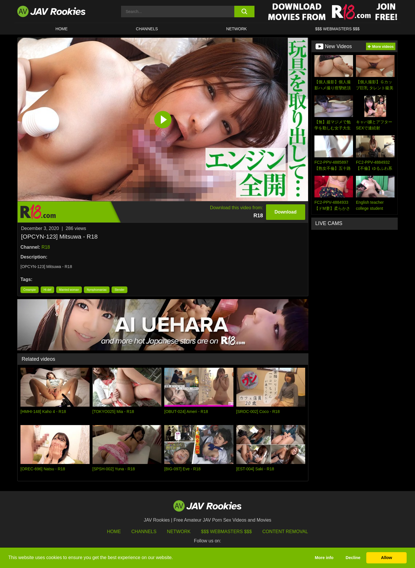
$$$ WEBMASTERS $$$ (337, 29)
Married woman (69, 289)
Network (236, 29)
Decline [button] (353, 557)
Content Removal (285, 531)
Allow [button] (386, 557)
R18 (46, 247)
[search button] (244, 11)
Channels (147, 29)
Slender (119, 289)
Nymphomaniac (97, 289)
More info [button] (324, 557)
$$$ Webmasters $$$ (226, 531)
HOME (62, 29)
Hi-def (47, 289)
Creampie (29, 289)
